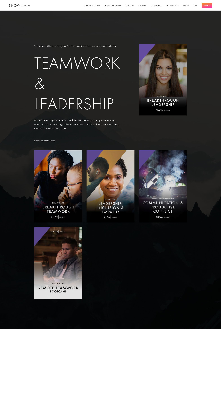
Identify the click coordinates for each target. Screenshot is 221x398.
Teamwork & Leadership (112, 5)
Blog (195, 5)
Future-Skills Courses (92, 5)
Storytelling (142, 5)
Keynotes (186, 5)
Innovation (129, 5)
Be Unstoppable (156, 5)
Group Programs (172, 5)
